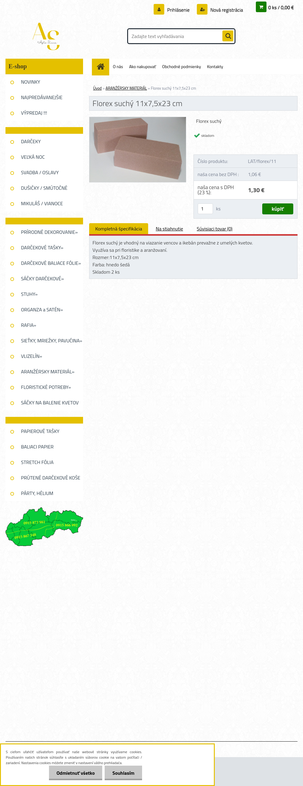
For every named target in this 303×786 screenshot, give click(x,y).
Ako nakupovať (142, 66)
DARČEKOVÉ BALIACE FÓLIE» (51, 263)
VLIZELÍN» (31, 356)
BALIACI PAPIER (37, 446)
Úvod (97, 88)
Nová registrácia (226, 9)
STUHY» (29, 294)
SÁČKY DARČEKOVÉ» (42, 278)
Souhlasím (123, 773)
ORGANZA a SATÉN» (42, 309)
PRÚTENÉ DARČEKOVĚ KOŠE (50, 477)
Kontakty (215, 66)
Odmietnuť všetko (76, 773)
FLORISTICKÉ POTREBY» (46, 387)
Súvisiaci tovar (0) (214, 228)
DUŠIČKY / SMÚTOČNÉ (44, 188)
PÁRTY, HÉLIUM (37, 493)
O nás (118, 66)
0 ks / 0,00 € (281, 7)
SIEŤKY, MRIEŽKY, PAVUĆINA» (51, 340)
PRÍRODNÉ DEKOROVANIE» (49, 232)
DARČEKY (31, 141)
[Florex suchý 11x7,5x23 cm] (137, 119)
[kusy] (205, 208)
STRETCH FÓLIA (37, 462)
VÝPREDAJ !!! (34, 112)
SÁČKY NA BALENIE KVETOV (50, 402)
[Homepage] (103, 66)
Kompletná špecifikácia (118, 228)
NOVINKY (30, 81)
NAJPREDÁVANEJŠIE (41, 97)
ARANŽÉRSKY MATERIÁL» (48, 371)
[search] (227, 36)
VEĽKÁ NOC (33, 157)
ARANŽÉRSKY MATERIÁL (126, 88)
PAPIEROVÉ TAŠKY (40, 431)
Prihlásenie (178, 9)
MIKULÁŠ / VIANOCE (42, 203)
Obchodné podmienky (181, 66)
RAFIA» (28, 325)
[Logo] (47, 36)
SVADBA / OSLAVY (40, 172)
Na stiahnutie (169, 228)
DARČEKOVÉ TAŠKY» (42, 247)
